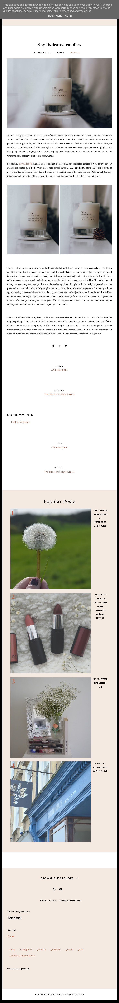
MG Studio (78, 994)
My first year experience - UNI (100, 683)
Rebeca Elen (51, 994)
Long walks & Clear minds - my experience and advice (100, 518)
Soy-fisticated (25, 164)
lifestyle (75, 52)
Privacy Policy (48, 900)
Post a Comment (20, 421)
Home (12, 949)
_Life (80, 949)
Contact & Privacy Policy (22, 955)
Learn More (55, 15)
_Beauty (41, 949)
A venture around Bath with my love (100, 767)
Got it (68, 15)
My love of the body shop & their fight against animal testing (100, 606)
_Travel (69, 949)
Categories (26, 949)
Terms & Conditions (70, 900)
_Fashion (55, 949)
